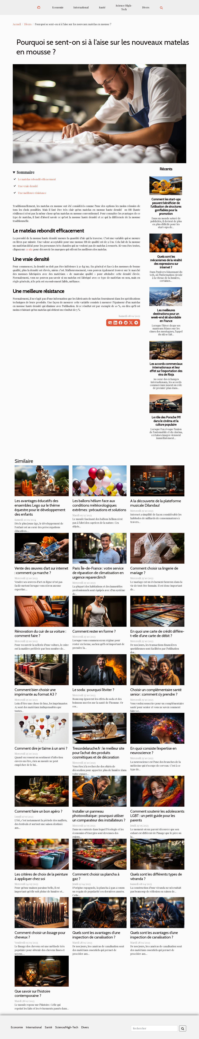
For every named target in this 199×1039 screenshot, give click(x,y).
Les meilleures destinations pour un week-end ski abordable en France (166, 315)
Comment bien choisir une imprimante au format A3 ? (36, 691)
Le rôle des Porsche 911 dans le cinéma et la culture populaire (166, 420)
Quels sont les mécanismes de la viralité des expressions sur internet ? (166, 262)
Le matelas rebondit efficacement (37, 179)
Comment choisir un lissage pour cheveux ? (40, 934)
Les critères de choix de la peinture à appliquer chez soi (41, 876)
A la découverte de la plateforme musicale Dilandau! (155, 503)
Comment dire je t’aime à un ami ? (41, 748)
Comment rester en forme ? (94, 631)
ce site (29, 249)
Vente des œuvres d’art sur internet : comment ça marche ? (41, 570)
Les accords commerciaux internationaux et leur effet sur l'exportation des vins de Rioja (166, 369)
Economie (57, 7)
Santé (102, 7)
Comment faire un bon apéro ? (38, 811)
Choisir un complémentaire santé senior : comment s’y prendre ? (156, 691)
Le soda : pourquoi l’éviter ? (93, 689)
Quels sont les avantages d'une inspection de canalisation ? (96, 934)
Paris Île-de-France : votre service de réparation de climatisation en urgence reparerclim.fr (98, 572)
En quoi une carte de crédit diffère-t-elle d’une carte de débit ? (157, 633)
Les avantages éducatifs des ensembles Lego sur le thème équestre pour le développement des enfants (40, 507)
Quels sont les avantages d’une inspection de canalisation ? (154, 934)
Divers (145, 7)
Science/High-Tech (124, 7)
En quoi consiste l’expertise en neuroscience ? (153, 750)
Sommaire (25, 172)
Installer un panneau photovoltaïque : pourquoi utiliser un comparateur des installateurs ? (98, 816)
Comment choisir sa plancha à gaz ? (95, 876)
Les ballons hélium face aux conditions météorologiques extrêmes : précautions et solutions (99, 505)
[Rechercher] (154, 1028)
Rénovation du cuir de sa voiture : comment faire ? (40, 633)
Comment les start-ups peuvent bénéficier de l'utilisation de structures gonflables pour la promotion (166, 206)
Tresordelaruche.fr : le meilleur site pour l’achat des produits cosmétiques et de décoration (98, 753)
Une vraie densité (28, 186)
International (81, 7)
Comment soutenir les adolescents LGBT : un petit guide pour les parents (157, 816)
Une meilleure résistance (32, 193)
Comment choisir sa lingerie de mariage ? (154, 570)
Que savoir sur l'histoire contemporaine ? (32, 993)
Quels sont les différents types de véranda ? (156, 876)
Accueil (17, 24)
